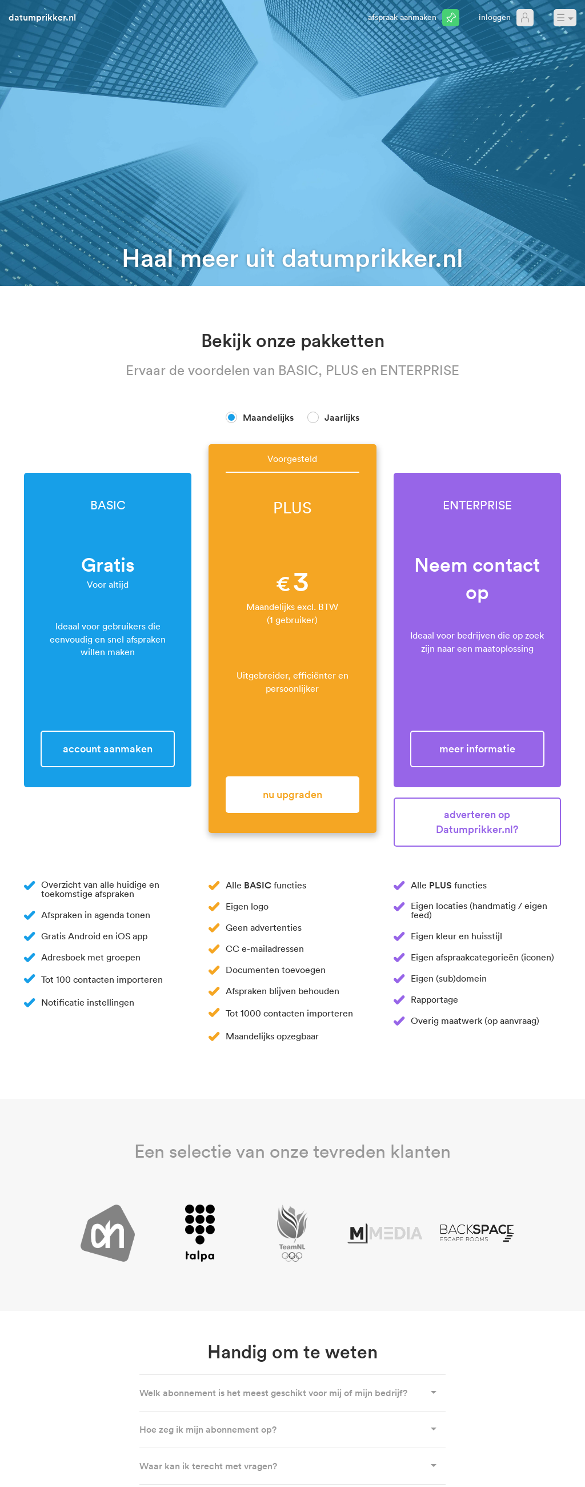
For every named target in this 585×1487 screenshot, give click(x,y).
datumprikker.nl (42, 17)
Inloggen (495, 16)
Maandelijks (268, 417)
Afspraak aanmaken (402, 16)
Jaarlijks (341, 417)
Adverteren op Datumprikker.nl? (477, 821)
